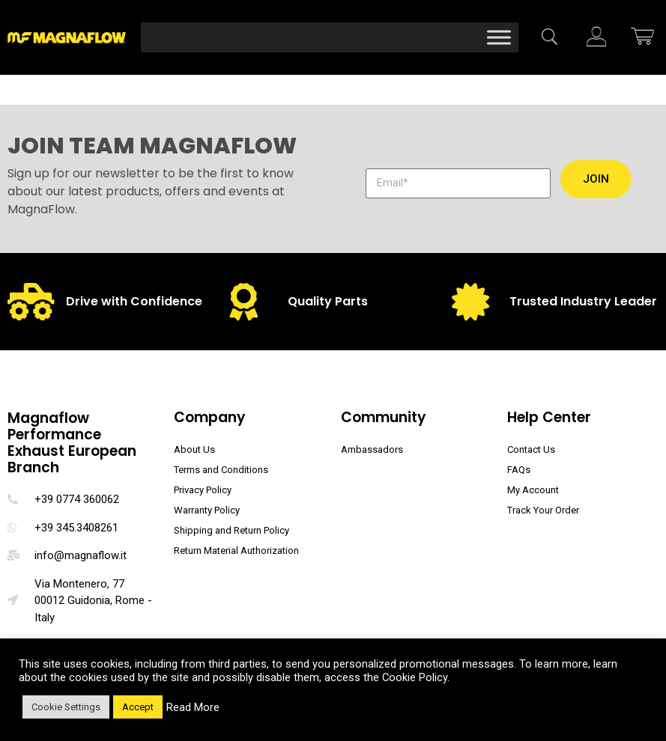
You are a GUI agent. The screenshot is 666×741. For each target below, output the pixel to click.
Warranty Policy (207, 510)
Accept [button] (138, 707)
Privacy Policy (202, 489)
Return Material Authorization (236, 550)
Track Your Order (543, 510)
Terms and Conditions (221, 469)
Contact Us (531, 449)
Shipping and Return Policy (231, 530)
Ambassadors (372, 449)
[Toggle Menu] (499, 37)
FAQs (518, 469)
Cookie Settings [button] (65, 707)
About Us (194, 449)
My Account (533, 489)
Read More (193, 707)
